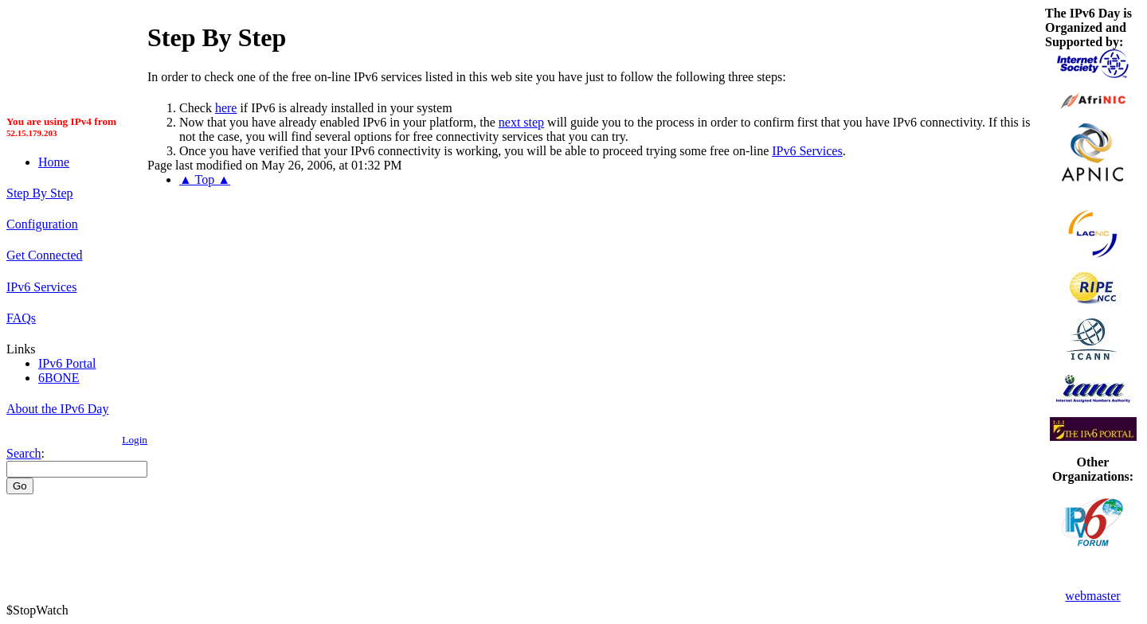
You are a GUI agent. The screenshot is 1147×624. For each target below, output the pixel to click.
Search (23, 453)
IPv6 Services (41, 287)
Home (53, 162)
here (226, 108)
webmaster (1092, 596)
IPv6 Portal (67, 363)
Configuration (42, 224)
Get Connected (44, 255)
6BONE (59, 377)
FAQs (21, 318)
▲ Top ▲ (204, 179)
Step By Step (39, 193)
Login (134, 440)
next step (521, 122)
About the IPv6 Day (57, 408)
